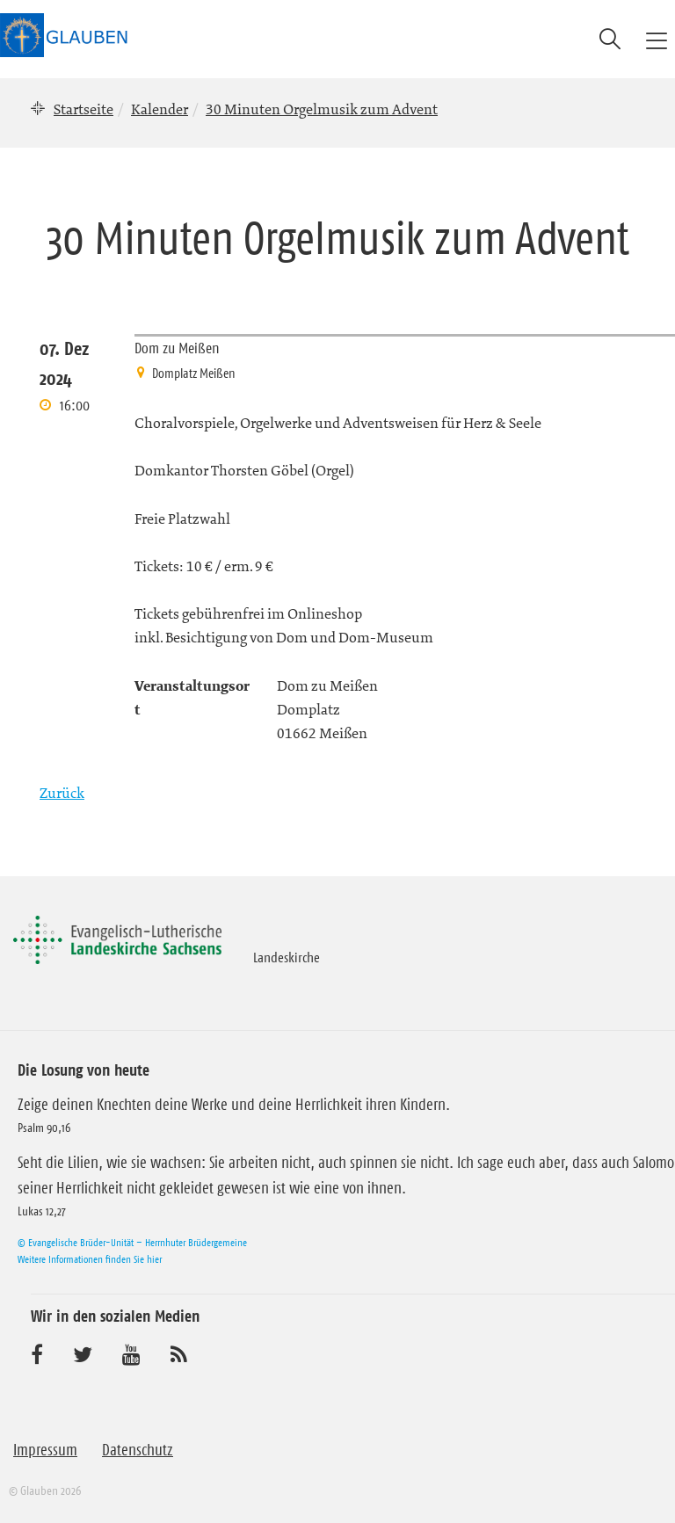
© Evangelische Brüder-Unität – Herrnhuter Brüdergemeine (132, 1242)
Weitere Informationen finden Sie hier (90, 1259)
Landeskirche (286, 957)
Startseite (83, 109)
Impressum (45, 1450)
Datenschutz (137, 1450)
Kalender (159, 109)
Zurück (62, 792)
